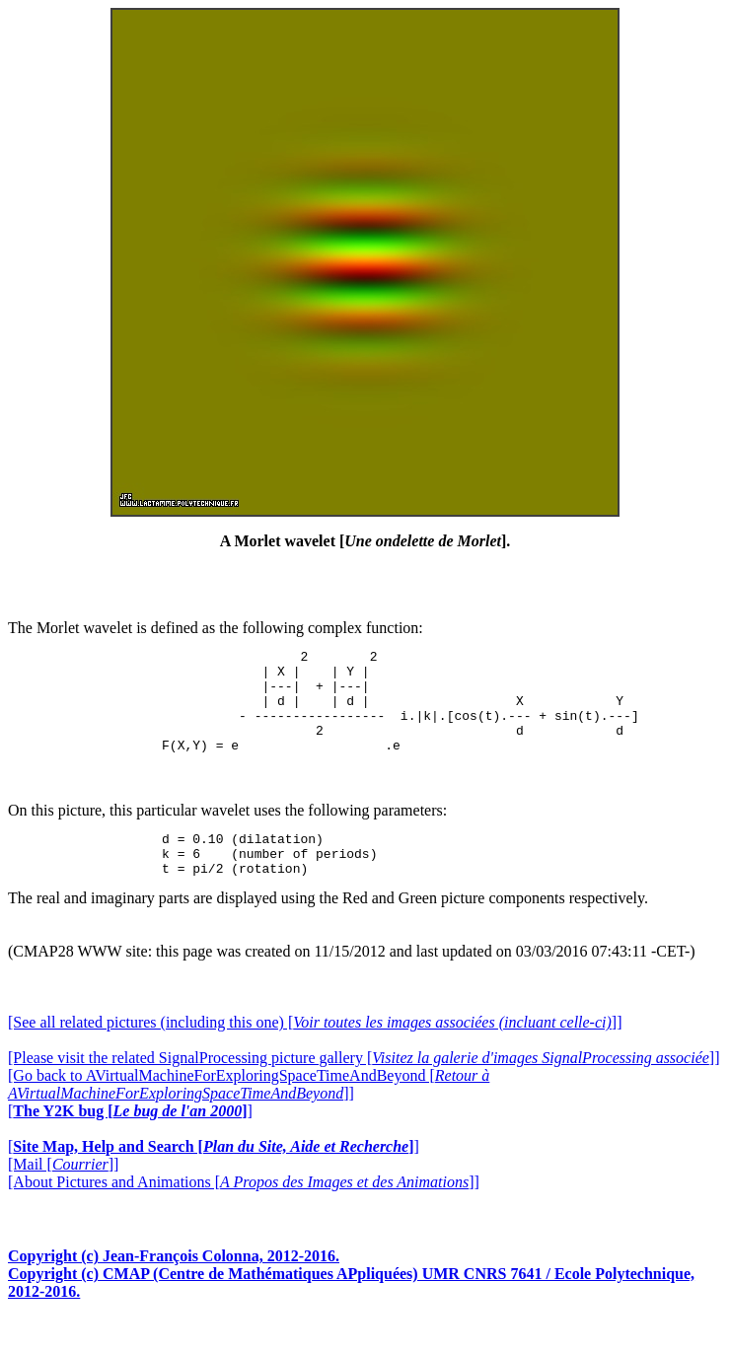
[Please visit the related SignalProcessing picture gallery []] (363, 1087)
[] (130, 1140)
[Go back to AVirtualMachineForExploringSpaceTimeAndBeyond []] (248, 1114)
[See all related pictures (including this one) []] (314, 1051)
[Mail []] (63, 1193)
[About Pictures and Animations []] (243, 1211)
